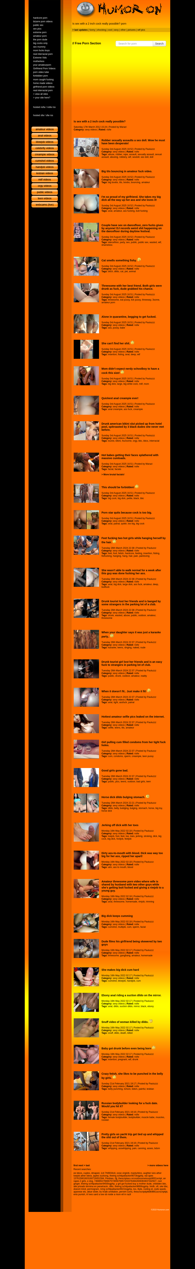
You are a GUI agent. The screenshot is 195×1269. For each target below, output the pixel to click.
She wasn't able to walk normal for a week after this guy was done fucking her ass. (131, 572)
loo (134, 1189)
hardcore (129, 553)
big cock (112, 498)
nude (142, 647)
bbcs (145, 440)
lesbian (150, 1089)
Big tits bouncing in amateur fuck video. (126, 171)
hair (130, 556)
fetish (121, 553)
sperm (127, 756)
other (123, 30)
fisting (121, 354)
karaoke (112, 647)
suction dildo (126, 1006)
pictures (132, 30)
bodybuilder (134, 1117)
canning (142, 1148)
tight (116, 702)
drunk (111, 615)
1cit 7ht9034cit (108, 1173)
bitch (110, 271)
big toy (158, 808)
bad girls (140, 781)
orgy (135, 440)
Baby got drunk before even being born (128, 1048)
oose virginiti (123, 1173)
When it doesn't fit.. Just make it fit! (126, 691)
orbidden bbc (159, 1183)
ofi (157, 1186)
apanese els (80, 1191)
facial (110, 469)
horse (151, 808)
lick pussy (136, 299)
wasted (153, 242)
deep (133, 354)
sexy (116, 30)
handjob (131, 980)
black (136, 498)
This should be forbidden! (120, 487)
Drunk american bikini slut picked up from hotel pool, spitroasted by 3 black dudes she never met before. (132, 426)
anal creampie (115, 409)
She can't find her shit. (117, 343)
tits (120, 182)
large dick (127, 584)
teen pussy (147, 756)
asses (150, 1148)
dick (155, 836)
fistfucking (106, 556)
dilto (111, 1186)
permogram (93, 1189)
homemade (131, 901)
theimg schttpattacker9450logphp (98, 1183)
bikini (118, 440)
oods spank (160, 1189)
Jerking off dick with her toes (119, 825)
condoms (118, 756)
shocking (101, 30)
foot (115, 553)
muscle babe (147, 1117)
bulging (133, 808)
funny (92, 30)
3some (155, 299)
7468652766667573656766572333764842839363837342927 (125, 1181)
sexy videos (91, 129)
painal (117, 523)
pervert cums (125, 1191)
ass (110, 327)
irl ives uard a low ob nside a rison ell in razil (108, 1194)
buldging (124, 808)
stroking (148, 836)
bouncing (135, 182)
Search (159, 43)
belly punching (115, 1089)
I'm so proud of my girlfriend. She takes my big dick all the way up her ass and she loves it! (131, 198)
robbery (123, 157)
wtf (129, 157)
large (119, 384)
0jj (116, 1178)
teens (120, 647)
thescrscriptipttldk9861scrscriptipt (150, 1191)
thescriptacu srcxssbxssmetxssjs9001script (140, 1178)
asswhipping (124, 1148)
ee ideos (78, 1173)
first (76, 1165)
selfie (110, 727)
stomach (142, 808)
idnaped (95, 1173)
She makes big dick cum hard (120, 969)
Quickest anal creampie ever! (119, 398)
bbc (140, 440)
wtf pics (141, 30)
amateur (145, 182)
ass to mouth (119, 867)
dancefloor (113, 242)
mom (146, 384)
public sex (143, 242)
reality (144, 676)
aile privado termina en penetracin (91, 1186)
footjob (120, 838)
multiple (122, 927)
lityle (139, 1189)
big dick (112, 384)
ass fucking (129, 211)
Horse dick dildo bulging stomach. (125, 797)
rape (125, 154)
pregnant (122, 1059)
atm (110, 867)
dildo (116, 271)
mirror (137, 1006)
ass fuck (128, 409)
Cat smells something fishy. (121, 260)
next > (81, 1165)
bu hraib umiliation (108, 1191)
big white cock (130, 384)
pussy (116, 327)
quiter (124, 523)
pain (136, 556)
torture (127, 1089)
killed (130, 1033)
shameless (106, 245)
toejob (111, 836)
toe (127, 836)
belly (116, 808)
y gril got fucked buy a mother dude (134, 1183)
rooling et (148, 1189)
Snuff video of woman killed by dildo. (127, 1021)
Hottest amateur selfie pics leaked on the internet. (133, 716)
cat (121, 271)
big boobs (113, 182)
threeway (146, 299)
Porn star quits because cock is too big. (126, 512)
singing (128, 647)
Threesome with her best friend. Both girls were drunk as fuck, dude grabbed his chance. (131, 287)
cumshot (112, 927)
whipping (112, 1148)
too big (131, 523)
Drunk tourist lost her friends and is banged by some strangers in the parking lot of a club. (131, 603)
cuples (86, 1173)
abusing (114, 157)
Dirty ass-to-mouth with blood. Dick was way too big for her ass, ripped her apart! (132, 855)
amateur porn (108, 302)
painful (142, 1089)
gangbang (125, 955)
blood (130, 867)
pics (117, 781)
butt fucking (142, 211)
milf (141, 384)
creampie (138, 409)
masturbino (136, 1173)
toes (132, 836)
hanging (117, 556)
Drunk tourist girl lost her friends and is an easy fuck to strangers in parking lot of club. (131, 663)
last (88, 1165)
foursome (127, 440)
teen (148, 781)
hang (124, 556)
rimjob (141, 901)
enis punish (79, 1194)
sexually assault (146, 154)
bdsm (134, 1089)
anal (110, 211)
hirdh (152, 1186)
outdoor (142, 615)
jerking (139, 836)
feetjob (128, 838)
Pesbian (109, 1178)
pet (126, 271)
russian (105, 1120)
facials (118, 469)
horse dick (106, 811)
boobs (126, 182)
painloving (144, 556)
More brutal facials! (113, 474)
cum (110, 756)
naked (136, 647)
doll (151, 157)
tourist (111, 440)
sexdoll (135, 157)
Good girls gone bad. (114, 770)
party (122, 242)
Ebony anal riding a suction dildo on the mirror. (131, 995)
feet (110, 553)
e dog (90, 1181)
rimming (150, 901)
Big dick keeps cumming (117, 915)
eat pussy (125, 299)
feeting (138, 553)
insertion (112, 354)
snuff (110, 1033)
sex (128, 242)
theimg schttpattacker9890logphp (131, 1186)
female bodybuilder (117, 1117)
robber (119, 154)
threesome (113, 299)
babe (122, 327)
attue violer (92, 1191)
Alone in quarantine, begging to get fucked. (128, 316)
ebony (150, 1006)
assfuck (123, 702)
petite (129, 498)
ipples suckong (100, 1175)
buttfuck (105, 587)
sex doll (145, 157)
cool (110, 30)
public (134, 242)
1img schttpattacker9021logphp (116, 1189)
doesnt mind (80, 1189)
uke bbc (164, 1186)
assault (132, 154)
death (123, 1033)
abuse (111, 154)
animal (132, 271)
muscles (160, 1117)
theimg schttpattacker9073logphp (126, 1175)
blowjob (122, 980)
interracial (154, 440)
